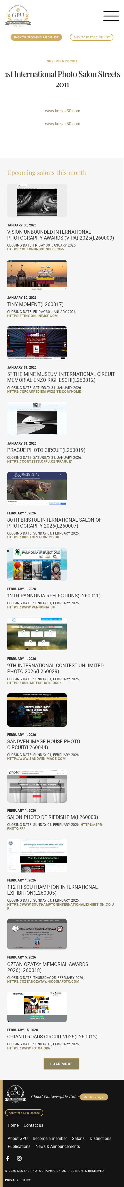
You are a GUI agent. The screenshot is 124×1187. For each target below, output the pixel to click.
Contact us (33, 1125)
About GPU (18, 1138)
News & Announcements (58, 1146)
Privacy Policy (18, 1180)
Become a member (50, 1138)
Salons (78, 1138)
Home (13, 1125)
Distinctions (100, 1138)
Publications (19, 1146)
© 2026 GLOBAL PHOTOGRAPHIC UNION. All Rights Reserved (54, 1171)
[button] (61, 1064)
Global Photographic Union (55, 1096)
